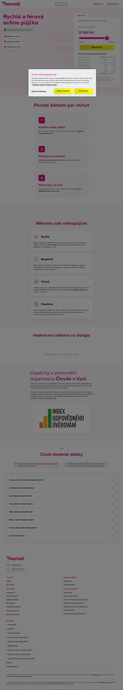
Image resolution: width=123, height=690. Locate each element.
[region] (62, 83)
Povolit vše (83, 91)
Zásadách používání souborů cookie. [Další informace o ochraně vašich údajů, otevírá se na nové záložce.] (45, 85)
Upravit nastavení (38, 91)
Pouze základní (63, 91)
